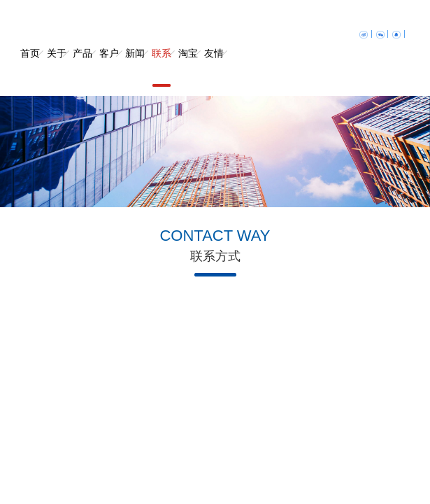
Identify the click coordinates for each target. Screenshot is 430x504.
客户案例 (109, 67)
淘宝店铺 (188, 67)
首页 (30, 53)
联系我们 (161, 67)
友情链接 (214, 67)
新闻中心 (135, 67)
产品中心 (82, 67)
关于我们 (56, 67)
